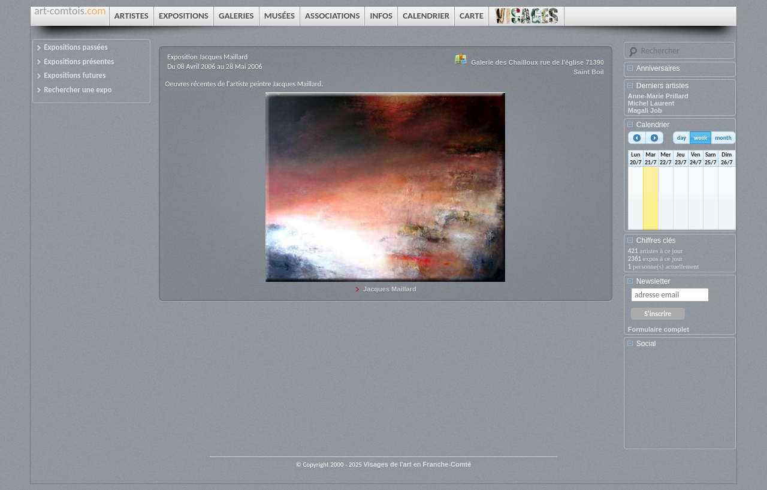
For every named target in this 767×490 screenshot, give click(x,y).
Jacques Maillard (389, 289)
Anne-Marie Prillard (658, 96)
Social (646, 343)
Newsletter (653, 281)
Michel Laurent (651, 103)
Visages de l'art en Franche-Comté (418, 464)
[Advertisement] (682, 402)
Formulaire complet (658, 329)
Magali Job (645, 110)
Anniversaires (658, 68)
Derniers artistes (662, 86)
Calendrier (652, 125)
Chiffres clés (656, 240)
